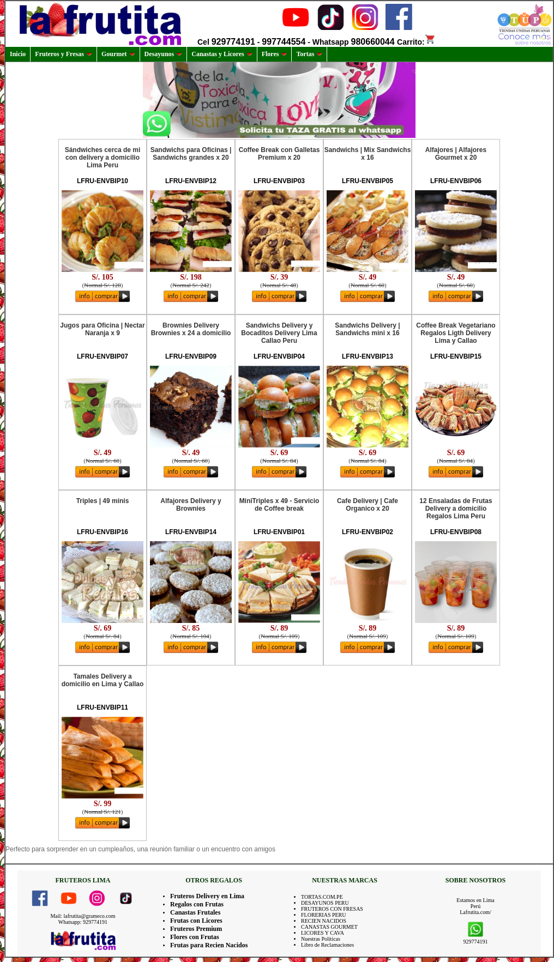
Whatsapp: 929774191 (82, 922)
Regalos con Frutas (197, 904)
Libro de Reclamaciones (327, 945)
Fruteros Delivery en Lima (207, 896)
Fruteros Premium (196, 929)
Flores (274, 54)
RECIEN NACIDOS (323, 921)
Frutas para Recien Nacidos (209, 945)
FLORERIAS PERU (323, 915)
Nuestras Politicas (320, 939)
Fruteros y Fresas (63, 54)
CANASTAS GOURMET (329, 927)
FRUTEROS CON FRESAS (332, 909)
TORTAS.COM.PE (322, 897)
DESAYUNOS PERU (325, 903)
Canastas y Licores (221, 54)
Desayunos (163, 54)
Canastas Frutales (195, 912)
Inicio (18, 54)
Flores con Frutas (194, 937)
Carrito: (416, 42)
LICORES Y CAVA (322, 933)
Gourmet (118, 54)
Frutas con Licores (196, 920)
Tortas (309, 54)
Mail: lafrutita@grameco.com (82, 916)
